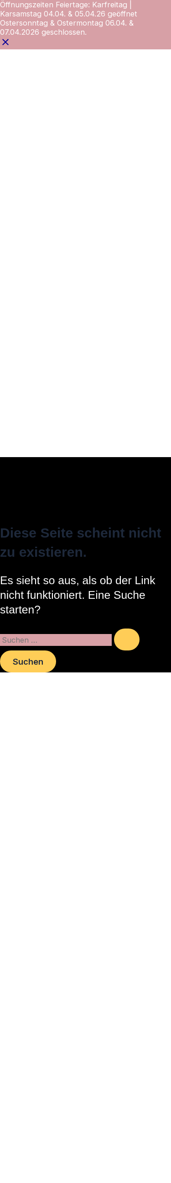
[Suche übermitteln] (127, 639)
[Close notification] (5, 44)
